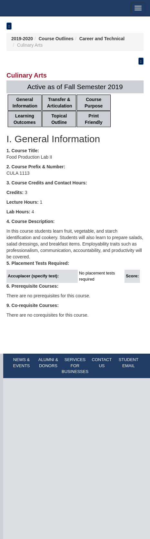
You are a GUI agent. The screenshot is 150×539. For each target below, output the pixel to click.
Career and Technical (102, 38)
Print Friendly (93, 119)
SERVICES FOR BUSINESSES (75, 365)
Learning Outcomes (24, 119)
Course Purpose (94, 102)
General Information (25, 102)
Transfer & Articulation (59, 102)
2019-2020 (22, 38)
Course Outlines (56, 38)
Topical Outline (59, 119)
